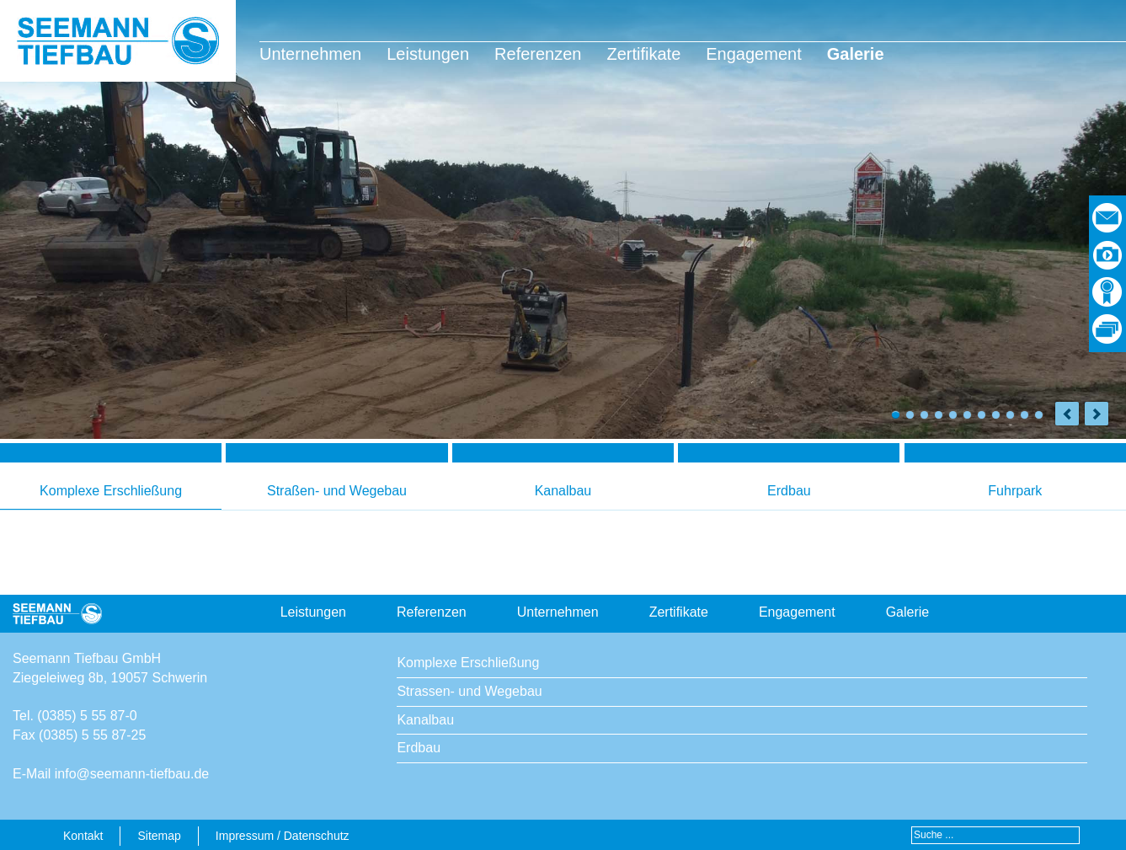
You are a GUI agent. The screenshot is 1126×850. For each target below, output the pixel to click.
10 (1024, 415)
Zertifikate (643, 54)
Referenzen (537, 54)
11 (1039, 415)
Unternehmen (310, 54)
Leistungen (428, 54)
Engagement (753, 54)
